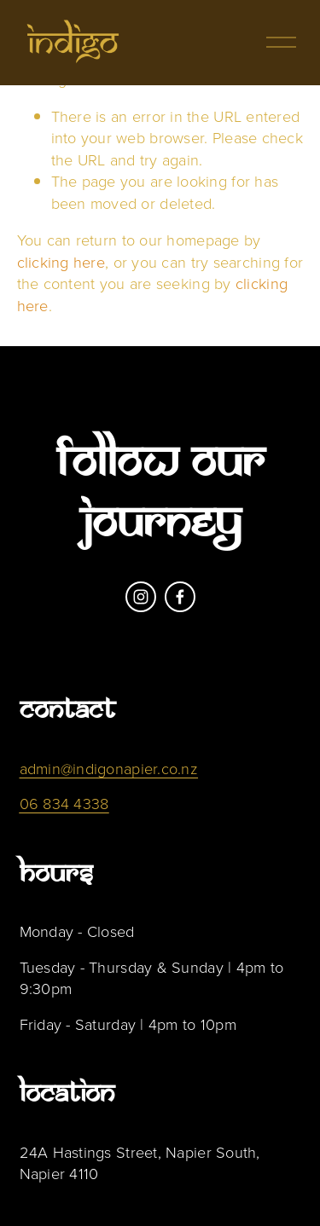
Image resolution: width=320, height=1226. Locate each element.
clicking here (61, 262)
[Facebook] (180, 596)
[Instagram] (140, 596)
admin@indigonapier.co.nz (109, 768)
